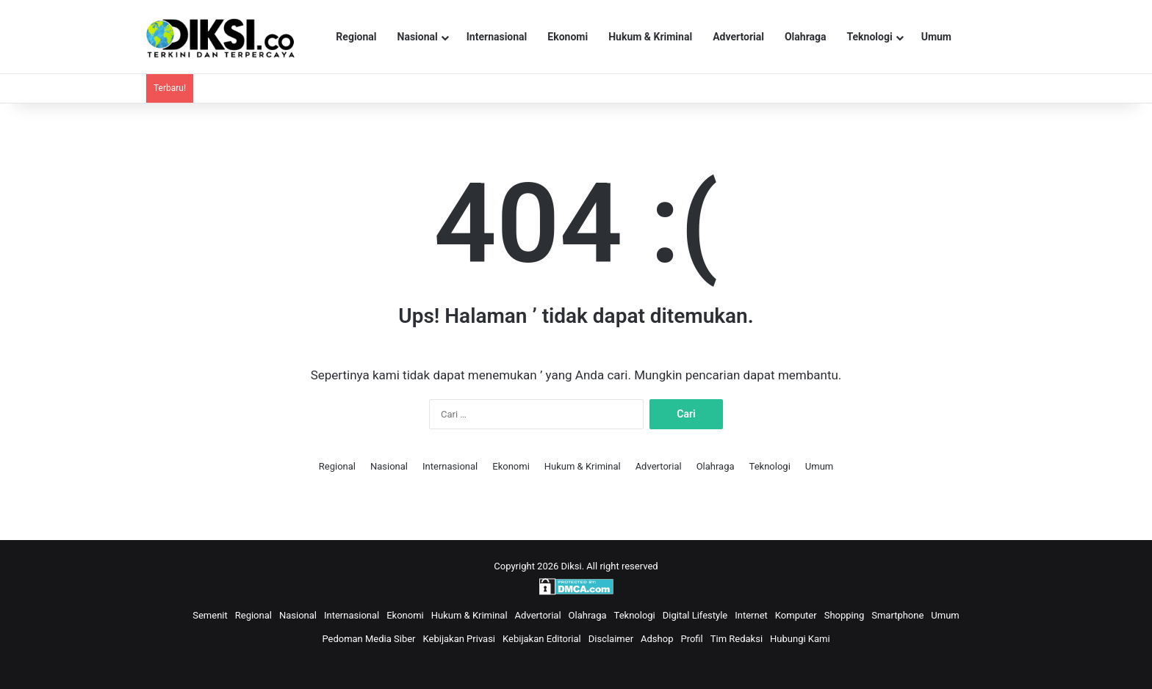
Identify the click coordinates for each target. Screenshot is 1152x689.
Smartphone (897, 615)
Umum (936, 37)
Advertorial (738, 37)
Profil (691, 638)
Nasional (417, 37)
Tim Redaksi (736, 638)
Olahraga (806, 37)
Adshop (657, 638)
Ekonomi (567, 37)
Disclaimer (610, 638)
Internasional (497, 37)
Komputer (796, 615)
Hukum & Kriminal (650, 37)
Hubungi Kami (800, 638)
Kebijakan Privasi (459, 638)
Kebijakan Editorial (542, 638)
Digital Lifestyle (695, 615)
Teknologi (870, 37)
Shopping (844, 615)
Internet (751, 615)
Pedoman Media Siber (368, 638)
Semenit (210, 615)
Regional (356, 37)
